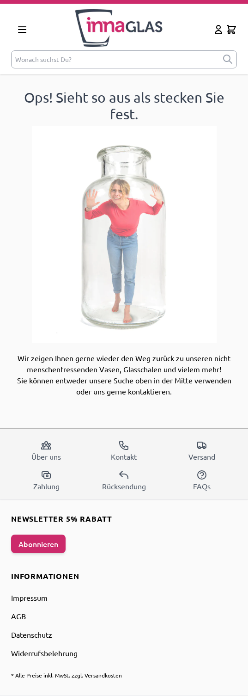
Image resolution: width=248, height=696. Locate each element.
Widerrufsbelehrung (44, 653)
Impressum (29, 597)
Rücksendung (124, 480)
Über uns (46, 450)
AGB (18, 616)
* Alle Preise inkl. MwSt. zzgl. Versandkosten (66, 675)
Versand (201, 450)
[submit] (227, 59)
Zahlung (46, 480)
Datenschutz (31, 634)
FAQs (202, 480)
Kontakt (124, 450)
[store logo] (122, 28)
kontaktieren (149, 391)
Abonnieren (38, 544)
